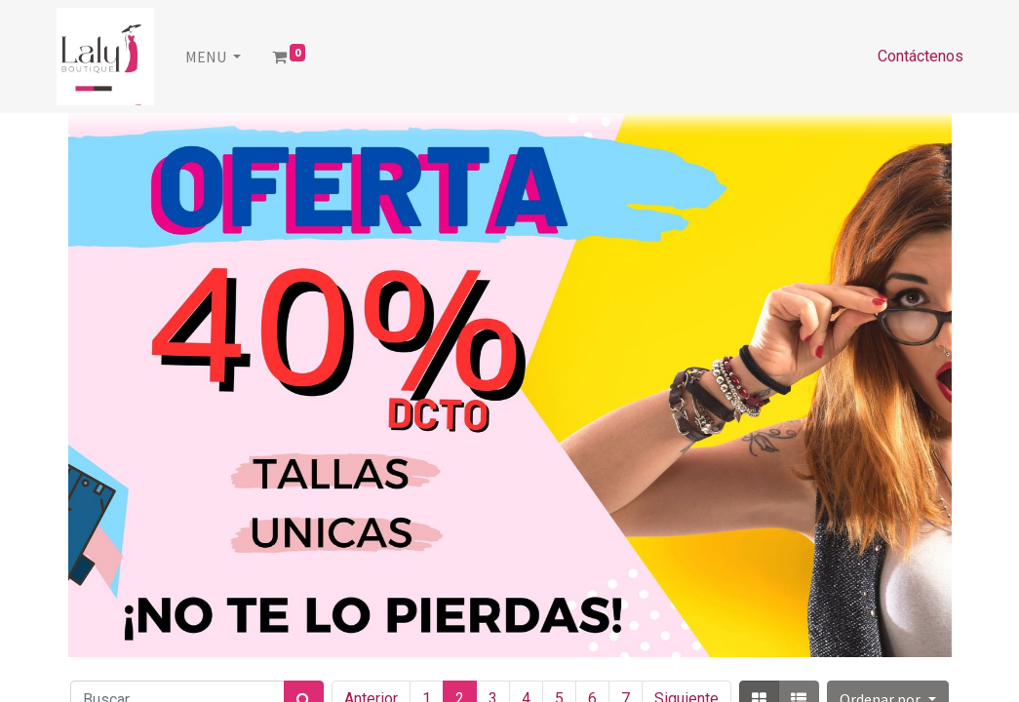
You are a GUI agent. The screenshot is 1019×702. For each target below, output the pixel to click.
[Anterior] (134, 385)
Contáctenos (920, 56)
